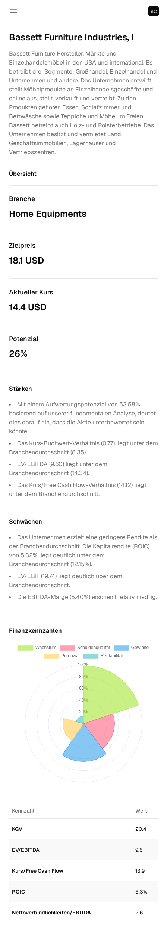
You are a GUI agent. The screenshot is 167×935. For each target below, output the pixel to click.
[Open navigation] (13, 11)
